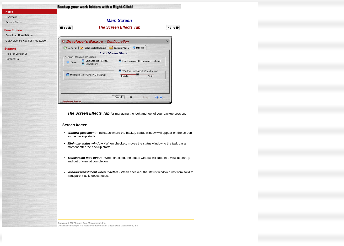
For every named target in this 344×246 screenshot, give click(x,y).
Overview (11, 17)
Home (9, 11)
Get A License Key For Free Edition (26, 40)
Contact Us (12, 59)
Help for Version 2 (16, 53)
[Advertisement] (228, 40)
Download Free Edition (18, 35)
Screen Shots (13, 22)
